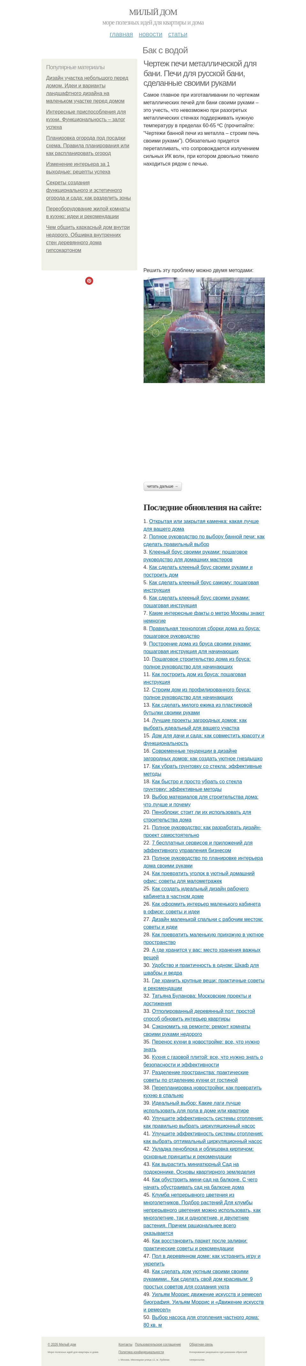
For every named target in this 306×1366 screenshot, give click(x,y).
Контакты (125, 1344)
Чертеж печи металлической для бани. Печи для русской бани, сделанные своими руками (200, 73)
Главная (121, 34)
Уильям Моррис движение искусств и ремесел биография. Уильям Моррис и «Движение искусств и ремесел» (204, 1302)
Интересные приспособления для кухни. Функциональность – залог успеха (86, 119)
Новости (150, 34)
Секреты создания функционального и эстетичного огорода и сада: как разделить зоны (88, 190)
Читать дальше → (162, 486)
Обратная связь (201, 1344)
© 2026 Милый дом (62, 1344)
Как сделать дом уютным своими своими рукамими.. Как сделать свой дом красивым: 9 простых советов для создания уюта (198, 1279)
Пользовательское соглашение (158, 1344)
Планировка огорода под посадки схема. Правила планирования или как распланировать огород (88, 145)
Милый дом (153, 12)
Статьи (177, 34)
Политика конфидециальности (141, 1352)
